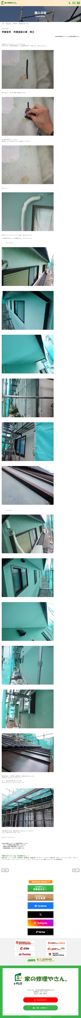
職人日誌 (8, 23)
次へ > (76, 870)
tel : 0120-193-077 (40, 1000)
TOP (3, 23)
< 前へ (5, 870)
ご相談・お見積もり (40, 1008)
